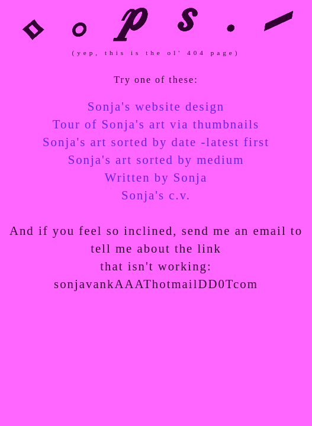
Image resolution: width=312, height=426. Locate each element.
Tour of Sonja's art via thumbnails (156, 124)
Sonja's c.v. (156, 195)
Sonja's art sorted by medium (156, 159)
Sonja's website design (156, 106)
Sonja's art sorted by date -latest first (156, 142)
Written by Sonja (156, 177)
